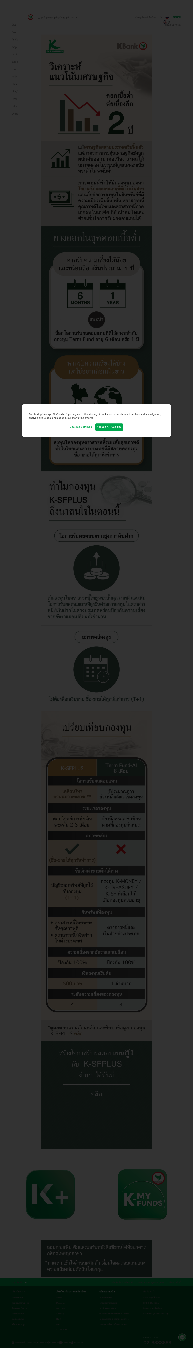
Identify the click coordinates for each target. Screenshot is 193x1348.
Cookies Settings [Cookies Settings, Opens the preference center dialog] (81, 427)
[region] (96, 420)
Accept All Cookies (109, 427)
